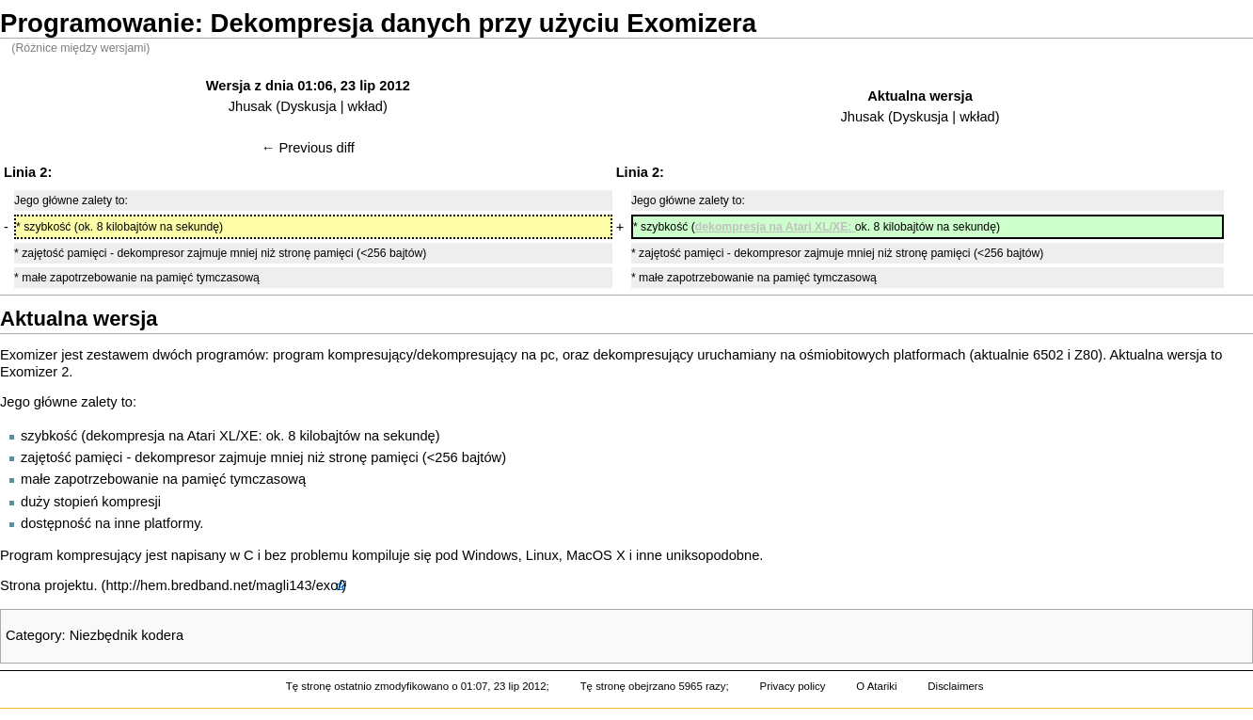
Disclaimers (955, 686)
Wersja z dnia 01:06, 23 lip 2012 (308, 85)
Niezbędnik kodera (126, 635)
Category (33, 635)
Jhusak (250, 106)
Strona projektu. (48, 585)
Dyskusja (308, 106)
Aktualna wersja (920, 96)
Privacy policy (793, 686)
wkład (365, 106)
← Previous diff (308, 147)
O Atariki (876, 686)
